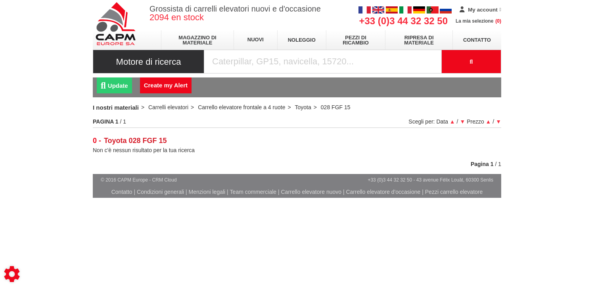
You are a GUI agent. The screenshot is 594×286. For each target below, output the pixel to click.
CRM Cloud (164, 180)
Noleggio (302, 40)
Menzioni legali (207, 192)
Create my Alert (166, 85)
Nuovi (255, 40)
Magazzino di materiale (197, 40)
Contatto (477, 40)
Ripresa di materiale (419, 40)
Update (114, 85)
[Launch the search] (471, 61)
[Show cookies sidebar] (12, 274)
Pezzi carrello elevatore (454, 192)
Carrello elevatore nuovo (311, 192)
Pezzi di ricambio (356, 40)
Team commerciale (253, 192)
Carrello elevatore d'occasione (383, 192)
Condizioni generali (160, 192)
